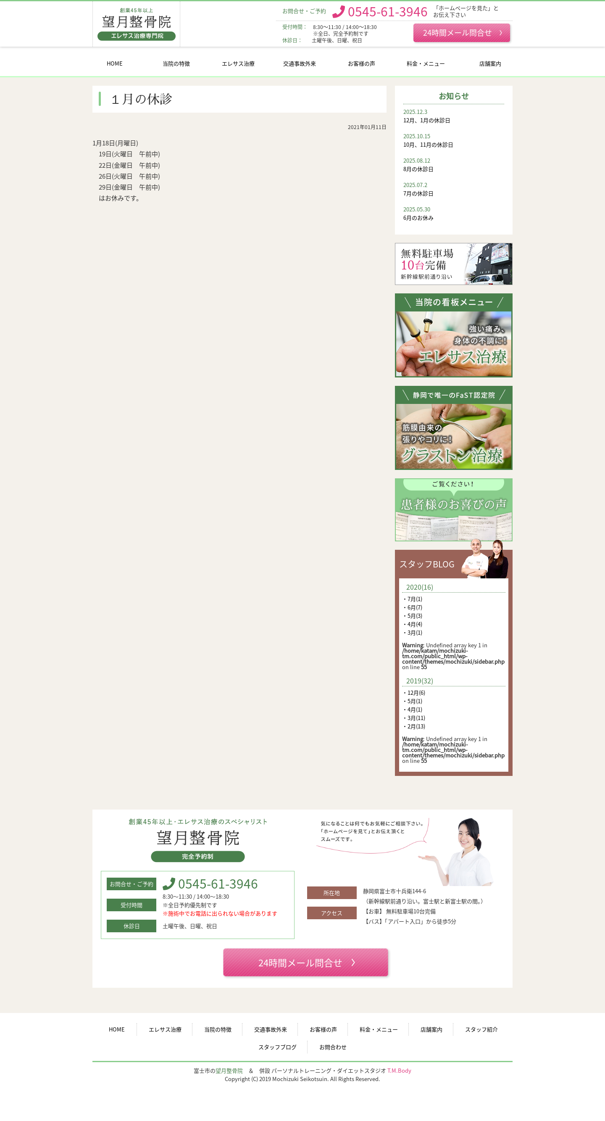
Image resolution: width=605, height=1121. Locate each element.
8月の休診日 (453, 164)
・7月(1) (412, 599)
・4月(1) (412, 709)
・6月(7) (412, 607)
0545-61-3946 (388, 11)
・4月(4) (412, 624)
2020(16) (419, 587)
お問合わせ (333, 1047)
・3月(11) (413, 718)
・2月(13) (413, 726)
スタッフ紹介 (481, 1029)
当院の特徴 (176, 63)
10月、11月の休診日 (453, 140)
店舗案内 (490, 63)
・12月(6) (413, 692)
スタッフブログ (277, 1047)
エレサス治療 (238, 63)
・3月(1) (412, 632)
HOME (115, 63)
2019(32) (419, 680)
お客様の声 (361, 63)
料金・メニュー (426, 63)
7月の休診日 (453, 189)
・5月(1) (412, 701)
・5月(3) (412, 616)
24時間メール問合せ (462, 32)
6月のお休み (453, 213)
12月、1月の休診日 (453, 116)
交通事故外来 (299, 63)
